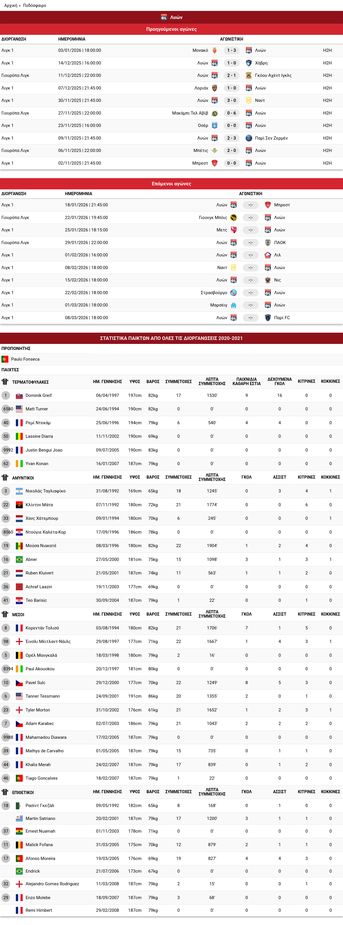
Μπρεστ (205, 163)
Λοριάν (206, 88)
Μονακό (205, 50)
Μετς (227, 230)
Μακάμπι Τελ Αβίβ (195, 113)
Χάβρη (256, 63)
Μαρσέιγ (223, 305)
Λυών (255, 50)
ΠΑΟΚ (275, 242)
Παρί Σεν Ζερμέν (266, 138)
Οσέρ (208, 125)
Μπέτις (206, 150)
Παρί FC (277, 317)
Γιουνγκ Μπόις (218, 217)
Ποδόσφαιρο (34, 5)
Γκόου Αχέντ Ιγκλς (268, 75)
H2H (327, 50)
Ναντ (255, 100)
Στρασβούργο (219, 292)
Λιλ (272, 255)
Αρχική (10, 5)
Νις (272, 280)
